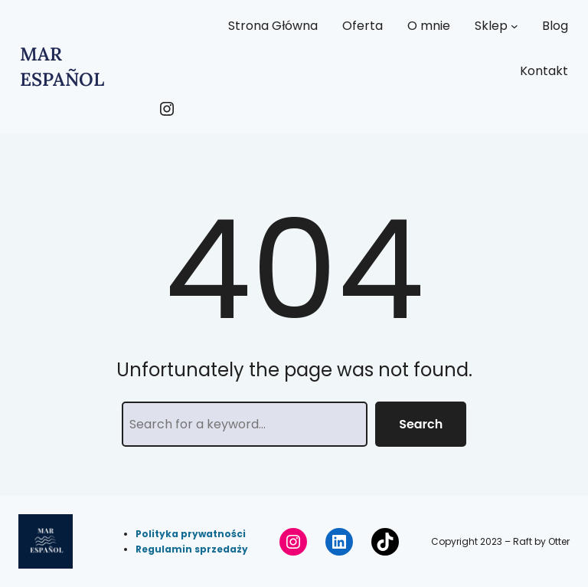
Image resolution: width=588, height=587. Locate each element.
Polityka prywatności (191, 533)
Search (421, 424)
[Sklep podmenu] (514, 26)
